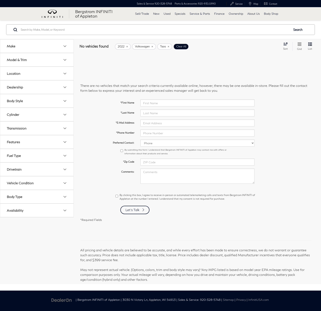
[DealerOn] (61, 299)
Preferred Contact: (123, 142)
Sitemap (228, 299)
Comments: (127, 171)
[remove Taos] (164, 47)
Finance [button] (219, 13)
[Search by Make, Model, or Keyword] (154, 30)
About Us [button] (253, 13)
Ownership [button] (236, 13)
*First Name (127, 102)
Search (298, 29)
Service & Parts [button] (200, 13)
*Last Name (127, 112)
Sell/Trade (142, 13)
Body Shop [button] (271, 13)
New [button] (156, 13)
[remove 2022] (123, 47)
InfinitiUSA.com (258, 299)
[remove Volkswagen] (144, 47)
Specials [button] (180, 13)
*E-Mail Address (125, 122)
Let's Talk (132, 210)
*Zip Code (128, 161)
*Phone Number (125, 132)
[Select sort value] (286, 46)
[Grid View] (298, 46)
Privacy (241, 299)
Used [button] (167, 13)
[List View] (310, 46)
